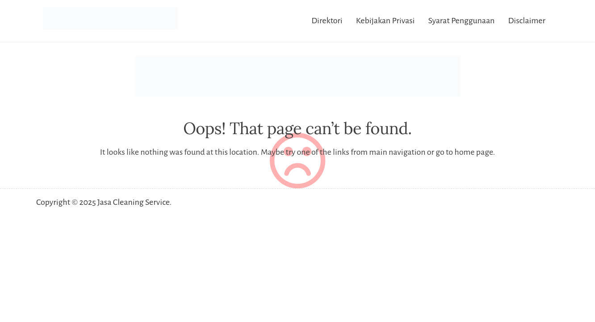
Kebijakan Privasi (385, 20)
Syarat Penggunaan (461, 20)
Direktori (327, 20)
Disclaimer (526, 20)
